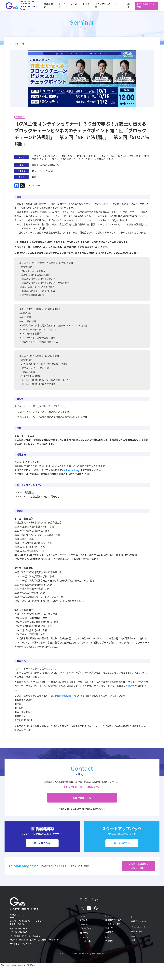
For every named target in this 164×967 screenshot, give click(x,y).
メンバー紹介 (86, 941)
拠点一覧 (84, 932)
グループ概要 (86, 928)
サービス (73, 5)
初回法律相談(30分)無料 (146, 6)
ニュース (120, 5)
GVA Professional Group (24, 909)
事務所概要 (61, 5)
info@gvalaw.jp (72, 470)
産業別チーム (111, 932)
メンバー (83, 5)
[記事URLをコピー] (34, 185)
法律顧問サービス (113, 919)
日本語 (83, 899)
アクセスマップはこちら (21, 944)
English (95, 899)
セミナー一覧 (18, 44)
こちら (129, 686)
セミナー (93, 5)
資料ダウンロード (139, 921)
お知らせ (84, 919)
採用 (129, 5)
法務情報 (109, 940)
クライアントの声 (107, 5)
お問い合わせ (137, 931)
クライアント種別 (113, 923)
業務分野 (109, 927)
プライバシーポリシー (141, 927)
